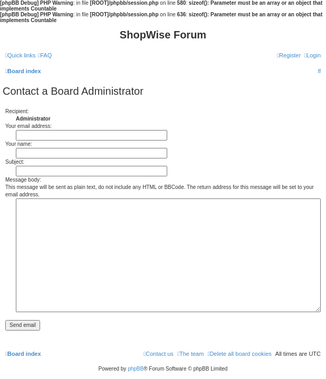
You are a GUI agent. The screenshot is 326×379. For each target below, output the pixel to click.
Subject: (14, 162)
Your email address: (28, 126)
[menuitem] (45, 55)
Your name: (18, 144)
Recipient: (16, 111)
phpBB (135, 369)
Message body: (23, 180)
